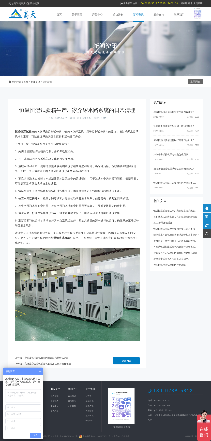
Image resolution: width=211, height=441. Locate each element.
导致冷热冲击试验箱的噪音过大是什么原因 (46, 358)
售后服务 (55, 401)
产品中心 (97, 14)
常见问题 (55, 411)
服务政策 (55, 396)
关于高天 (77, 14)
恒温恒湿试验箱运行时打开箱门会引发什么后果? (178, 140)
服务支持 (158, 14)
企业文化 (89, 401)
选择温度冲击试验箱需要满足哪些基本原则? (176, 235)
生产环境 (89, 416)
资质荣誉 (89, 411)
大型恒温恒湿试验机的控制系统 (169, 265)
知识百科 (72, 406)
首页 (59, 14)
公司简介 (89, 396)
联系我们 (179, 14)
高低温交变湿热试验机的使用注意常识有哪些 (48, 364)
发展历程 (89, 406)
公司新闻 (47, 82)
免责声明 (198, 3)
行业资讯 (72, 396)
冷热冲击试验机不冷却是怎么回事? (171, 155)
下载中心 (55, 406)
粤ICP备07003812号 (69, 437)
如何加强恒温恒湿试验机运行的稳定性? (173, 169)
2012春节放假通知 (162, 223)
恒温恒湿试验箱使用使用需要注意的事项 (174, 229)
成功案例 (118, 14)
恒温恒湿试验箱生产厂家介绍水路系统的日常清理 (178, 211)
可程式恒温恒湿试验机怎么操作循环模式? (174, 247)
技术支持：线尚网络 (120, 437)
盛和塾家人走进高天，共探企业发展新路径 (175, 217)
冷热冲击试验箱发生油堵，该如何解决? (173, 126)
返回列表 (126, 361)
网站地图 (185, 3)
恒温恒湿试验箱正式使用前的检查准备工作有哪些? (179, 183)
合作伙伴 (89, 421)
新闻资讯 (138, 14)
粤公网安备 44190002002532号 (97, 437)
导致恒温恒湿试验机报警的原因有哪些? (173, 112)
